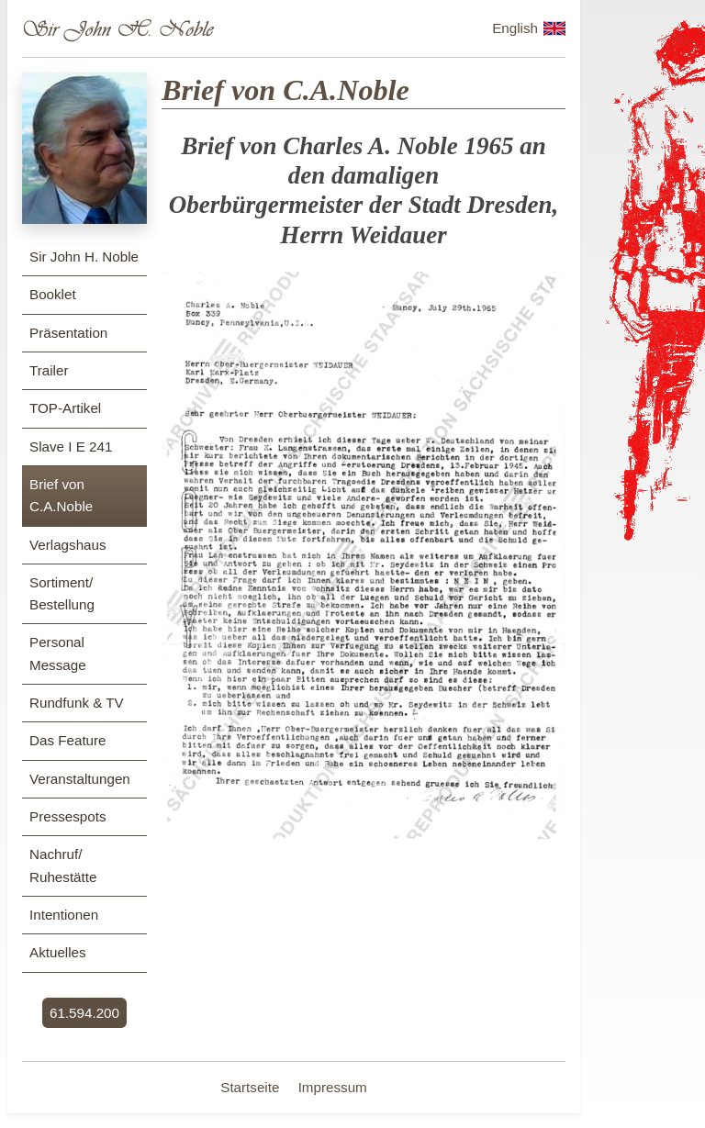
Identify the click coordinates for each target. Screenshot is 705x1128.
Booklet (52, 294)
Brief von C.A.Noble (61, 495)
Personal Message (57, 653)
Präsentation (68, 333)
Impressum (332, 1087)
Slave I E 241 (70, 446)
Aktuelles (57, 952)
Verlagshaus (67, 545)
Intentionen (63, 914)
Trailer (48, 370)
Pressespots (67, 816)
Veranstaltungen (79, 779)
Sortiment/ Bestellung (62, 593)
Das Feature (67, 740)
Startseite (251, 1087)
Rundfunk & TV (76, 702)
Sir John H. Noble (84, 256)
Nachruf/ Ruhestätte (62, 865)
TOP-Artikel (65, 408)
